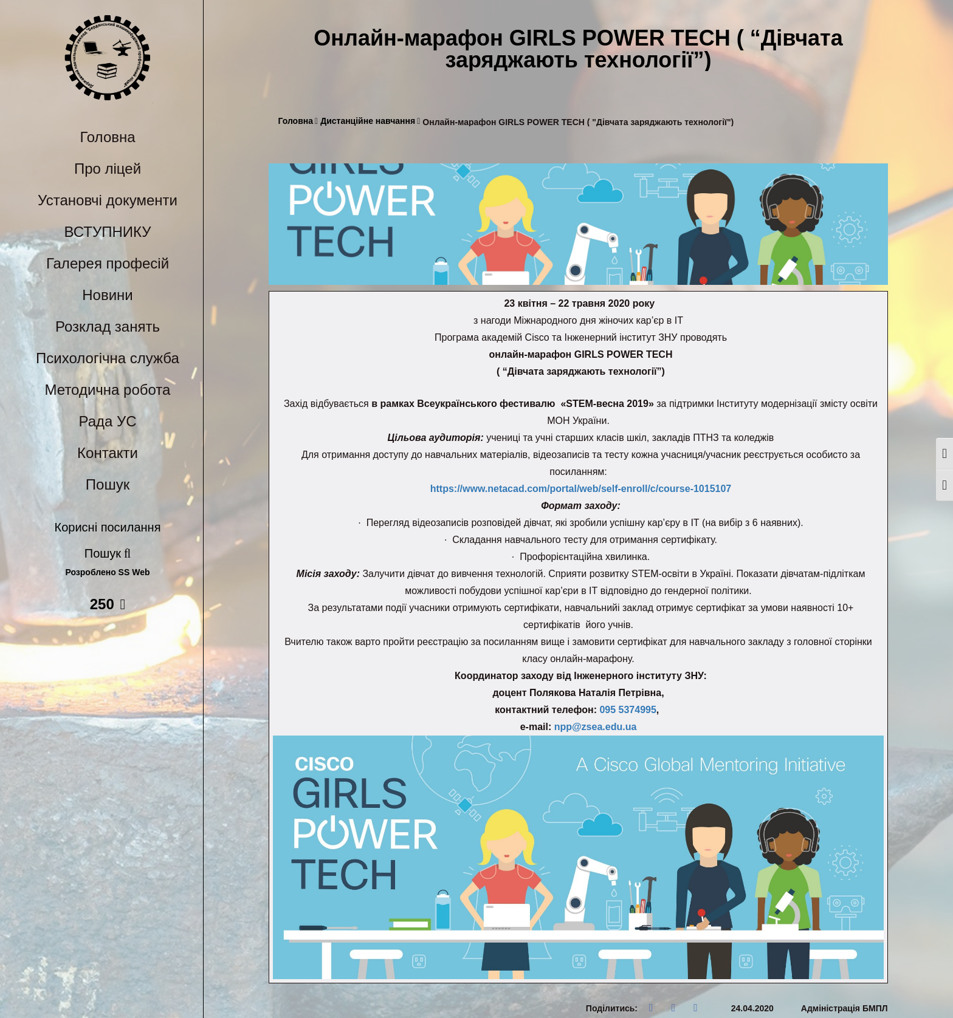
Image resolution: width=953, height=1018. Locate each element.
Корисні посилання (108, 527)
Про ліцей (107, 168)
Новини (107, 295)
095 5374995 (627, 710)
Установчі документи (107, 200)
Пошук (107, 484)
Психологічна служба (107, 358)
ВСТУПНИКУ (107, 232)
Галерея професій (107, 263)
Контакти (107, 453)
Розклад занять (107, 326)
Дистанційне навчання (370, 121)
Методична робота (108, 389)
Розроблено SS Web (108, 572)
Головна (107, 137)
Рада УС (107, 421)
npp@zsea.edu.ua (595, 727)
